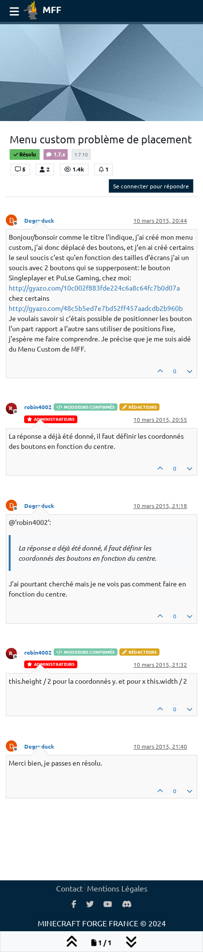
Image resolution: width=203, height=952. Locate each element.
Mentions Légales (117, 888)
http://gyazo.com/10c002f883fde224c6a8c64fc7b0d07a (94, 287)
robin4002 (38, 407)
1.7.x (55, 154)
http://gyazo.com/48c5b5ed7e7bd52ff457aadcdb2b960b (96, 308)
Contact (69, 888)
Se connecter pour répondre (151, 186)
